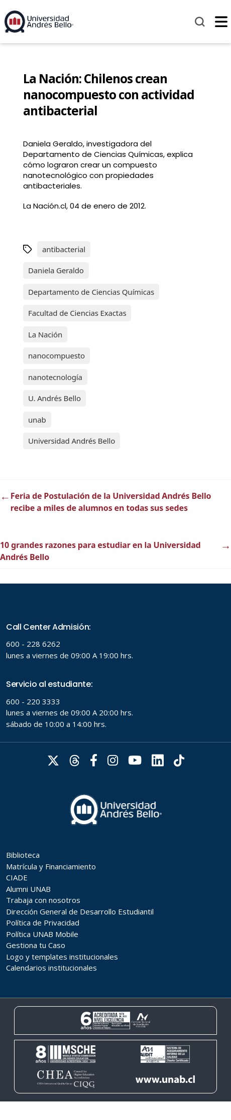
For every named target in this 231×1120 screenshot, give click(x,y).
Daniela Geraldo (56, 270)
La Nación (45, 334)
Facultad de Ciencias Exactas (77, 313)
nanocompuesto (56, 355)
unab (37, 420)
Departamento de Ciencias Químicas (91, 292)
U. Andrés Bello (54, 398)
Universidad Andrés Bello (71, 441)
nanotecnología (55, 377)
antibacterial (63, 249)
